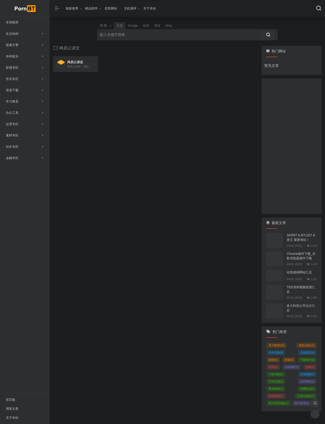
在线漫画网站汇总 (299, 272)
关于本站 (149, 8)
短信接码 (276, 396)
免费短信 (307, 388)
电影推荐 (72, 8)
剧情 (273, 359)
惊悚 (310, 367)
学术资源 (276, 352)
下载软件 (307, 359)
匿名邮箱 (276, 388)
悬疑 (289, 359)
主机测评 (130, 8)
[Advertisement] (292, 146)
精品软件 (91, 8)
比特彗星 (307, 381)
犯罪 (273, 367)
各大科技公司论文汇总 (301, 308)
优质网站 (110, 8)
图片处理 (302, 403)
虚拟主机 (306, 345)
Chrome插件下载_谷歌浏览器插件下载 (301, 256)
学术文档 (276, 381)
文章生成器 (305, 396)
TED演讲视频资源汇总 (301, 289)
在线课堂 (307, 352)
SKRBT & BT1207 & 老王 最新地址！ (301, 237)
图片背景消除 (278, 403)
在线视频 (307, 374)
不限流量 (276, 374)
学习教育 (276, 345)
